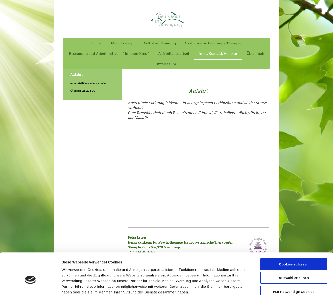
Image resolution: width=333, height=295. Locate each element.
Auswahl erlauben (294, 251)
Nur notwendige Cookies (293, 265)
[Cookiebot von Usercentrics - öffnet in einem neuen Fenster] (30, 285)
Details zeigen (249, 286)
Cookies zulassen (294, 238)
